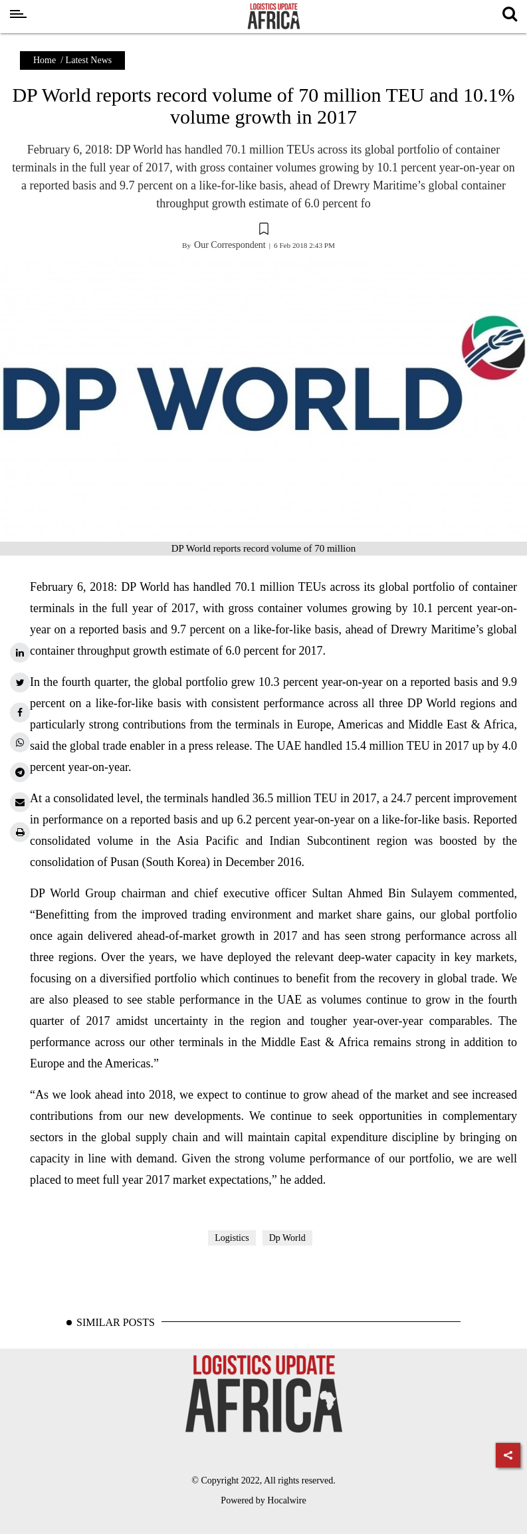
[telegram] (20, 772)
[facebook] (20, 712)
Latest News (89, 60)
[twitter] (20, 683)
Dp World (287, 1238)
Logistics (232, 1238)
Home (44, 60)
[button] (263, 231)
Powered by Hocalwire (263, 1500)
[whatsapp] (20, 742)
